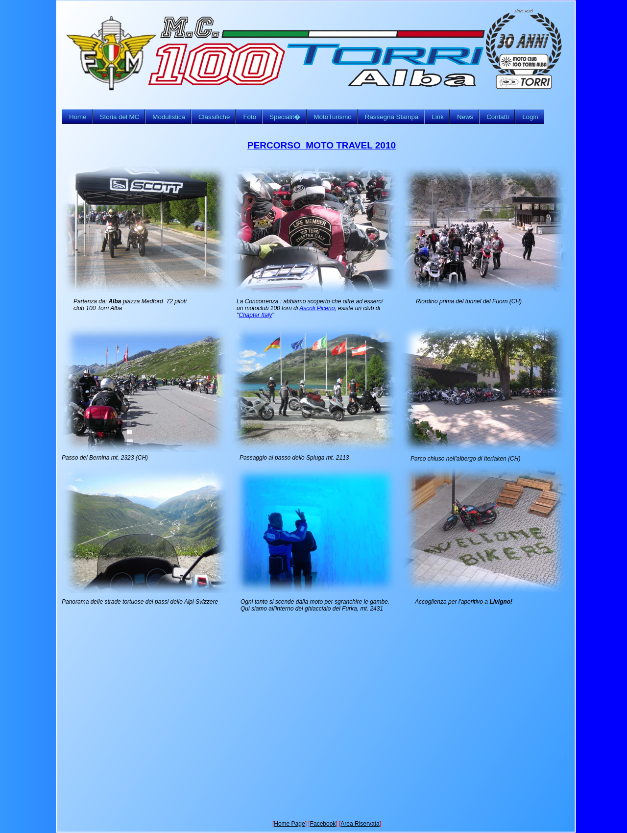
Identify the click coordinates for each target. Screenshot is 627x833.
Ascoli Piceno (317, 308)
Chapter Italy (255, 315)
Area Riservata (359, 823)
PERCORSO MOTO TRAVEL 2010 (321, 145)
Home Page (289, 823)
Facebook (323, 823)
